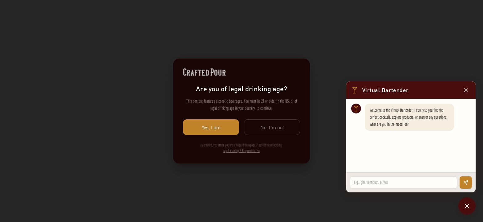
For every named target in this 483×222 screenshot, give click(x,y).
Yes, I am (211, 127)
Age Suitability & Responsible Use (241, 151)
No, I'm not (272, 127)
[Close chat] (467, 206)
